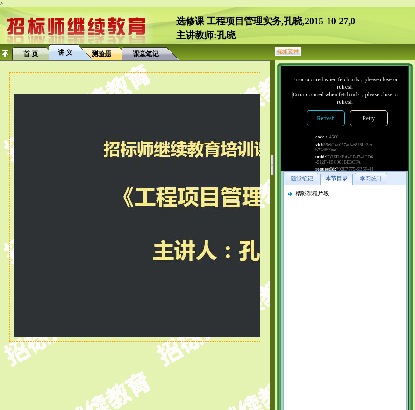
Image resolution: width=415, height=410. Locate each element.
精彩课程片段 (312, 193)
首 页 (30, 54)
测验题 (101, 54)
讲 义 (65, 52)
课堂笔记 (146, 54)
